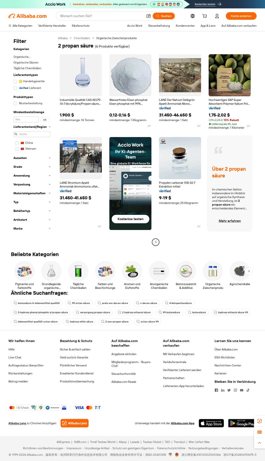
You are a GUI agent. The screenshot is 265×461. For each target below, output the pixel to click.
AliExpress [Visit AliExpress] (63, 442)
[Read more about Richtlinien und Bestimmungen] (42, 448)
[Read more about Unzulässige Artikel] (96, 448)
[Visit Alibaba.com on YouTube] (242, 390)
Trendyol (179, 442)
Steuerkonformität (123, 373)
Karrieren (221, 373)
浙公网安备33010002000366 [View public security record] (201, 454)
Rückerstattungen (20, 373)
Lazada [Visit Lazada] (134, 442)
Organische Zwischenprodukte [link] (116, 38)
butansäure (197, 312)
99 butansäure (169, 312)
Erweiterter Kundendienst (77, 373)
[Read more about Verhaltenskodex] (232, 448)
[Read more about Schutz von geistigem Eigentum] (132, 448)
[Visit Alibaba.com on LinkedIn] (223, 390)
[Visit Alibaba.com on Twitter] (229, 390)
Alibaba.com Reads (123, 381)
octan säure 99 (147, 321)
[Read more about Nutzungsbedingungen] (203, 448)
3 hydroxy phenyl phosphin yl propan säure (41, 312)
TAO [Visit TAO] (167, 442)
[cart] (205, 16)
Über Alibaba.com (226, 349)
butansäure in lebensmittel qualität (37, 303)
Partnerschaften (173, 378)
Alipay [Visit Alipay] (123, 442)
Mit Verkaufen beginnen (178, 354)
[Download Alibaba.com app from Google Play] (242, 423)
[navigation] (32, 141)
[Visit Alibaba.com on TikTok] (248, 390)
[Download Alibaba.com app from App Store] (211, 423)
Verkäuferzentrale (174, 362)
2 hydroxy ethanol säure (134, 312)
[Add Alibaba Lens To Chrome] (75, 423)
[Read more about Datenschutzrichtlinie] (170, 448)
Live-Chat (14, 357)
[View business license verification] (170, 455)
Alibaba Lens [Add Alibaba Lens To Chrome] (17, 423)
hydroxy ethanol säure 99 (231, 312)
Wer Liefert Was (199, 442)
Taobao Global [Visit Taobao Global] (152, 442)
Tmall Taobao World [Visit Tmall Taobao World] (102, 442)
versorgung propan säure (93, 312)
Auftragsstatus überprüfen (26, 365)
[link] (259, 421)
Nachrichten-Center (228, 365)
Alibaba (63, 38)
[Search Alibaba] (101, 16)
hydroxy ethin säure (79, 321)
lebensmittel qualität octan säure (36, 321)
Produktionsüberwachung (77, 381)
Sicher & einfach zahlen (75, 349)
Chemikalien (82, 38)
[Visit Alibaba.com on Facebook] (216, 390)
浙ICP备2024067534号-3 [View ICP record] (239, 454)
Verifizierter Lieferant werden (182, 370)
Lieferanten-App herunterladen (183, 386)
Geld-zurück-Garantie (74, 357)
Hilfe (11, 349)
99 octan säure (79, 303)
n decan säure (146, 303)
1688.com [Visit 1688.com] (80, 442)
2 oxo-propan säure (115, 321)
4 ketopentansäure (178, 303)
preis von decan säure (113, 303)
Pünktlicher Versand (73, 365)
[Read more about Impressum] (73, 448)
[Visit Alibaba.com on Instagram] (235, 390)
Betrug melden (18, 381)
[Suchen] (164, 16)
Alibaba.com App (183, 423)
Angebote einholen (123, 354)
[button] (148, 15)
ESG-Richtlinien (225, 357)
